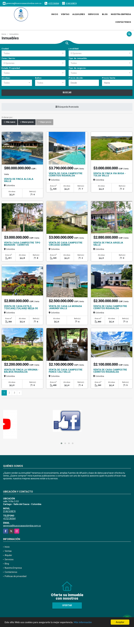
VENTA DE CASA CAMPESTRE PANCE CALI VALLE (65, 370)
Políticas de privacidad (15, 576)
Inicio (54, 14)
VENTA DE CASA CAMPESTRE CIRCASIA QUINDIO (65, 243)
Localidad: (74, 49)
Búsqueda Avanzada (67, 107)
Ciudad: (5, 49)
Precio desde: (76, 78)
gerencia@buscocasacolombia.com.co (22, 525)
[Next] (19, 393)
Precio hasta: (109, 78)
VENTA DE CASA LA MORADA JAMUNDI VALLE (65, 307)
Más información (83, 622)
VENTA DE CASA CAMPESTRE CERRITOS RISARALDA (110, 307)
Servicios (93, 14)
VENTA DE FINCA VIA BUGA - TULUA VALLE (109, 174)
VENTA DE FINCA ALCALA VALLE (18, 180)
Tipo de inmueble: (78, 58)
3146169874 (71, 3)
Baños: (38, 78)
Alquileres (78, 14)
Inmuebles (13, 34)
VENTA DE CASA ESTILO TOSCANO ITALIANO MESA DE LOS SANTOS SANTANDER (21, 308)
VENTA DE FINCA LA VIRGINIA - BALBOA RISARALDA (21, 370)
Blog (105, 14)
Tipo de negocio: (77, 68)
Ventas (65, 14)
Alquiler (8, 555)
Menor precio (27, 122)
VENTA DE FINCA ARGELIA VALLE (108, 243)
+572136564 (53, 3)
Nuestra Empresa (121, 14)
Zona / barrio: (9, 58)
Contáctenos (123, 22)
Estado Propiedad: (11, 68)
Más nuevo (9, 122)
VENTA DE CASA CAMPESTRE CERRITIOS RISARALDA (65, 174)
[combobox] (34, 53)
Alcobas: (6, 78)
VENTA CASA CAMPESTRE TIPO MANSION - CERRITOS (22, 243)
